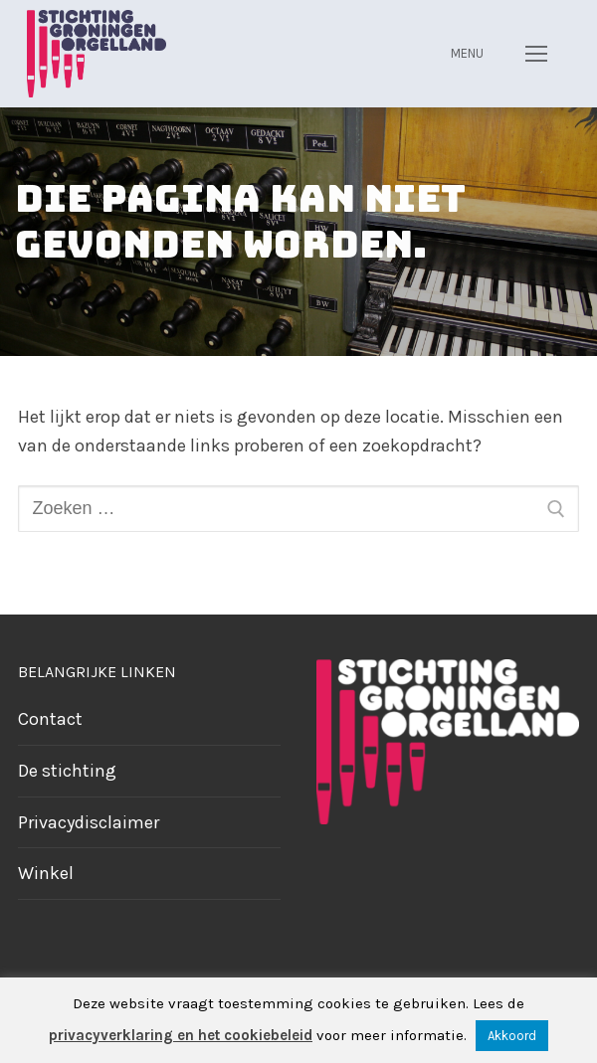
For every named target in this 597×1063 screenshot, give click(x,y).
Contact (50, 719)
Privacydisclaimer (88, 822)
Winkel (46, 873)
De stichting (67, 771)
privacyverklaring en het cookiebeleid (180, 1035)
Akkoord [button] (512, 1035)
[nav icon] (535, 53)
